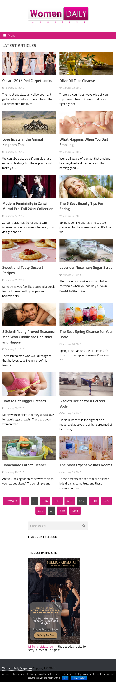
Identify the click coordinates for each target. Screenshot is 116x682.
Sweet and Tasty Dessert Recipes (22, 270)
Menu (11, 35)
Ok (65, 678)
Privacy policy (79, 678)
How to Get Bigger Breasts (24, 401)
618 (94, 500)
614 (45, 500)
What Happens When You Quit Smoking (83, 142)
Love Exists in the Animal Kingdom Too (22, 142)
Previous (11, 500)
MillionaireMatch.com (41, 646)
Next (75, 510)
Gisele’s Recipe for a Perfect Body (82, 403)
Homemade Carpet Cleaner (24, 465)
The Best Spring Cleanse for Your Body (86, 334)
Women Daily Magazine (17, 668)
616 (69, 500)
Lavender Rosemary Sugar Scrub (85, 267)
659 (62, 510)
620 (40, 510)
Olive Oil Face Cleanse (77, 81)
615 (57, 500)
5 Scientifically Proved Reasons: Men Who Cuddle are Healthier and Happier (28, 337)
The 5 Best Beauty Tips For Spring (81, 206)
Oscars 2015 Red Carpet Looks (27, 81)
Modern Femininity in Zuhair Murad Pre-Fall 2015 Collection (27, 206)
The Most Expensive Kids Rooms (85, 465)
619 (106, 500)
